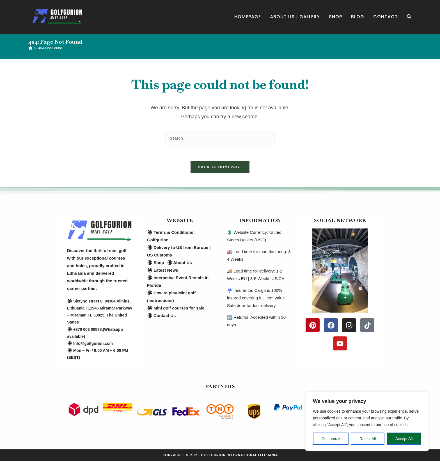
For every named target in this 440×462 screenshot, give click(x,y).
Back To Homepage (220, 168)
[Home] (30, 48)
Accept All (403, 438)
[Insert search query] (220, 138)
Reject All (367, 438)
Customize (331, 438)
